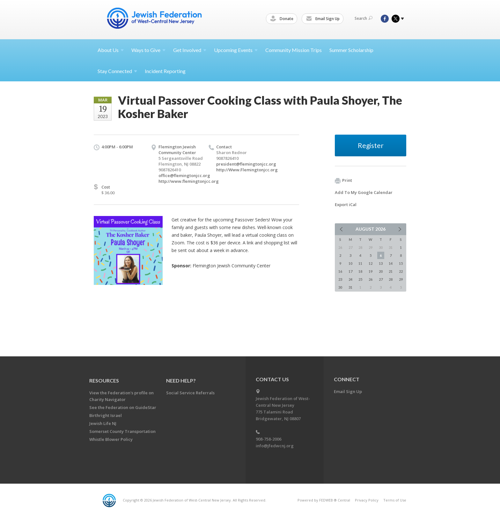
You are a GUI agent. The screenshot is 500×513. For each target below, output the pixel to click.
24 (350, 279)
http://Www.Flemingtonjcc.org (247, 170)
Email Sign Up (324, 19)
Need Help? (181, 380)
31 (350, 287)
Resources (104, 380)
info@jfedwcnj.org (275, 446)
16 (340, 271)
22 (401, 271)
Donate (282, 19)
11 (360, 263)
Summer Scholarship (351, 50)
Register (371, 145)
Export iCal (346, 204)
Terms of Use (394, 500)
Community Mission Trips (293, 50)
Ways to (148, 50)
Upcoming (236, 50)
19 (370, 271)
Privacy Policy (367, 500)
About (111, 50)
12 (370, 263)
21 (391, 271)
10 (350, 263)
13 (381, 263)
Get (189, 50)
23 (340, 279)
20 (381, 271)
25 (360, 279)
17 (350, 271)
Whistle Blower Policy (111, 439)
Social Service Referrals (190, 393)
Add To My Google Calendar (364, 192)
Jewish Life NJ (102, 423)
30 (340, 287)
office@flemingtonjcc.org (184, 175)
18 (360, 271)
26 (370, 279)
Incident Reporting (165, 71)
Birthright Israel (105, 415)
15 (401, 263)
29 (401, 279)
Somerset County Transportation (122, 431)
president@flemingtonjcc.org (246, 164)
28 (391, 279)
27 (381, 279)
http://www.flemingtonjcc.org (188, 181)
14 (391, 263)
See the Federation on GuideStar (122, 407)
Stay (117, 71)
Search (363, 18)
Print (343, 180)
